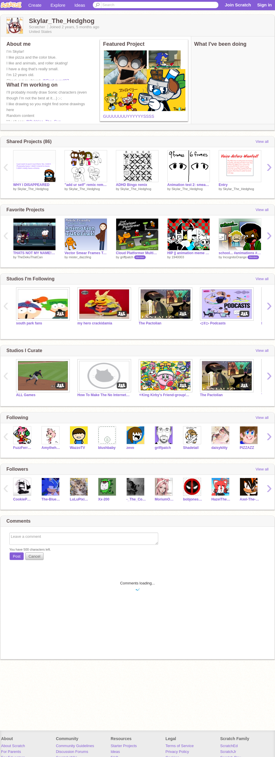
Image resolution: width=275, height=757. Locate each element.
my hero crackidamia (94, 323)
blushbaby (107, 448)
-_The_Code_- (136, 499)
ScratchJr (228, 751)
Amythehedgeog (51, 448)
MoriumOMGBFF (164, 499)
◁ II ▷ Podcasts (213, 323)
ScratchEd (229, 746)
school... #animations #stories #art (240, 253)
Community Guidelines (75, 746)
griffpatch (126, 257)
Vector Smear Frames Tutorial (86, 253)
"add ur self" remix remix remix (86, 185)
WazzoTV (77, 448)
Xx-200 (103, 499)
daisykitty (219, 448)
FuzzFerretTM (23, 448)
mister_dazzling (80, 257)
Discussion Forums (72, 751)
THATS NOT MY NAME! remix (34, 253)
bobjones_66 (193, 499)
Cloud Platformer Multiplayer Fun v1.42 (137, 253)
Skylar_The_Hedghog (33, 189)
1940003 (178, 257)
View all (262, 141)
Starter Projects (124, 746)
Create (34, 5)
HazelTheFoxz (221, 499)
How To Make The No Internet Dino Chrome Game (103, 395)
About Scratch (13, 746)
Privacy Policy (177, 751)
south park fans (29, 323)
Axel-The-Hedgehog (249, 499)
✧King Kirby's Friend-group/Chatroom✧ (165, 395)
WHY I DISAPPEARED (31, 185)
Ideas (79, 5)
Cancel (34, 556)
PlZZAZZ (247, 448)
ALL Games (25, 395)
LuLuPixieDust (79, 499)
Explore (58, 5)
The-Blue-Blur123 (51, 499)
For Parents (11, 751)
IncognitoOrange (235, 257)
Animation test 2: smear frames (188, 185)
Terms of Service (180, 746)
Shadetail (191, 448)
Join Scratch (238, 4)
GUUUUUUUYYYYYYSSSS (128, 116)
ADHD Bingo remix (131, 185)
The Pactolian (150, 323)
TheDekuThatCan (30, 257)
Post (16, 556)
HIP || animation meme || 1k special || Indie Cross (188, 253)
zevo (130, 448)
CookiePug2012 (23, 499)
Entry (223, 185)
